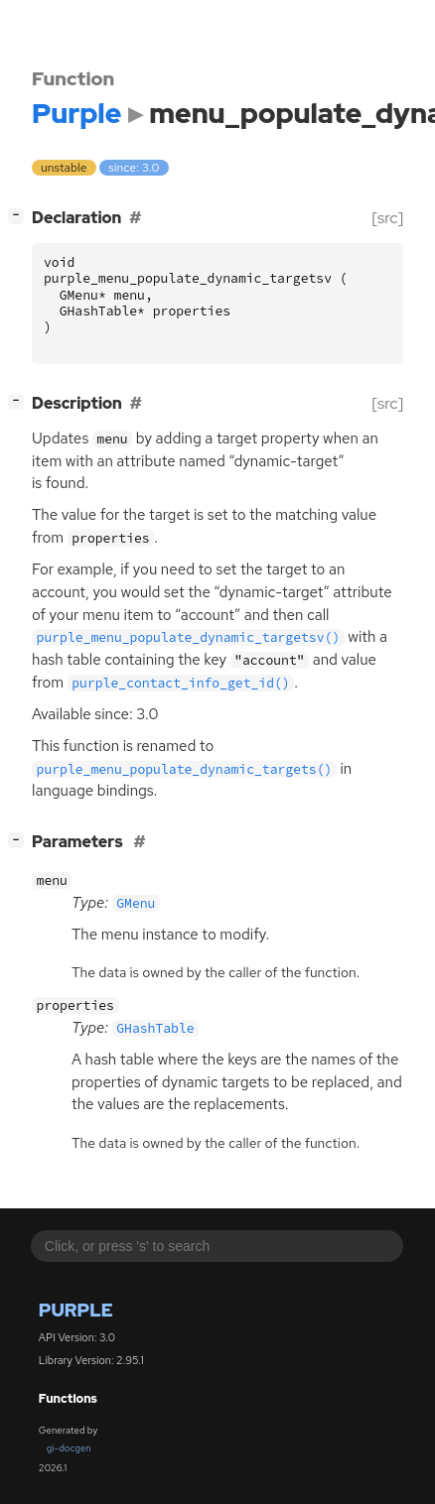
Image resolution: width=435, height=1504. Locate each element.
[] (20, 215)
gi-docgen (69, 1447)
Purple (76, 1310)
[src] (387, 217)
